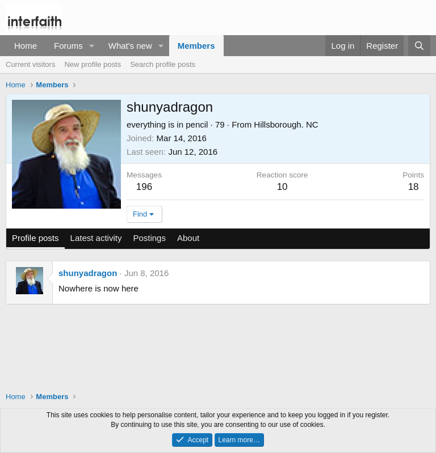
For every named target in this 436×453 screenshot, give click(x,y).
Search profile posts (162, 64)
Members (196, 45)
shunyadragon (87, 273)
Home (25, 45)
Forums (68, 45)
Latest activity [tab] (96, 238)
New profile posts (92, 64)
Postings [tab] (149, 238)
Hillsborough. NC (286, 124)
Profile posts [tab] (35, 238)
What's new (130, 45)
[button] (92, 45)
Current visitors (30, 64)
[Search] (419, 45)
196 (144, 186)
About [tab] (188, 238)
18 (413, 186)
